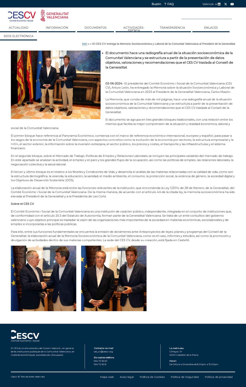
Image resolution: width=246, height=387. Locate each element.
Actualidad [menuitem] (18, 27)
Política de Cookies (152, 376)
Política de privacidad (219, 376)
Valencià (207, 4)
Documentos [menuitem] (95, 27)
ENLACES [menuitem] (211, 27)
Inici (84, 43)
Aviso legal (127, 376)
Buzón (156, 4)
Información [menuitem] (57, 27)
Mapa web (107, 376)
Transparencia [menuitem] (172, 27)
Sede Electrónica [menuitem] (18, 36)
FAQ (170, 4)
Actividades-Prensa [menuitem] (133, 29)
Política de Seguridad (185, 376)
